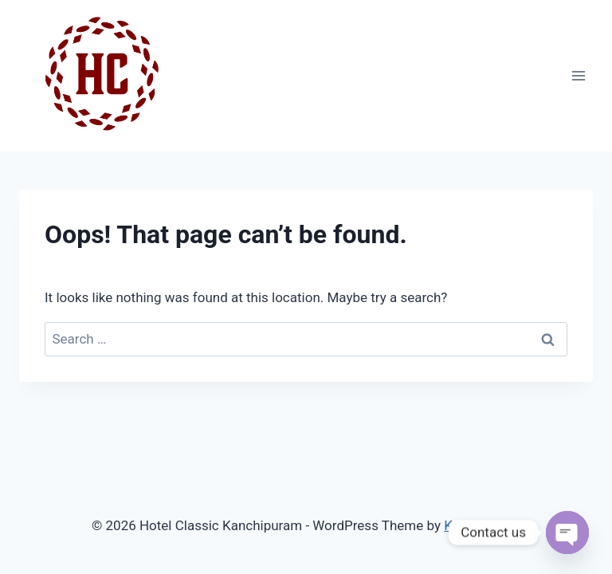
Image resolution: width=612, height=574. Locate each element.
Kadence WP (482, 525)
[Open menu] (578, 75)
